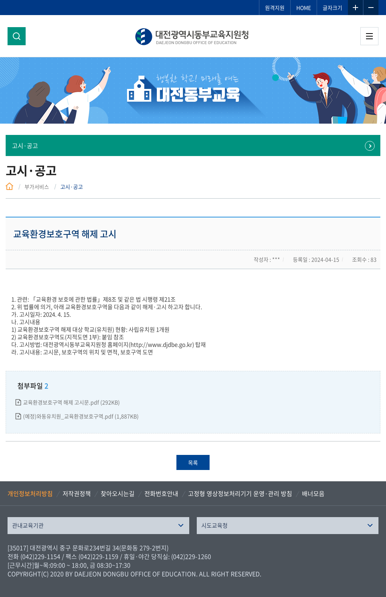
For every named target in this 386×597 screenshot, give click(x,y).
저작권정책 (77, 493)
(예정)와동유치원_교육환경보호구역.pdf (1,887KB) (81, 416)
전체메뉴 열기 (369, 36)
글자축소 (370, 7)
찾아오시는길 (118, 493)
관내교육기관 (28, 525)
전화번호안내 (161, 493)
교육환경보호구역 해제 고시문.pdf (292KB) (71, 402)
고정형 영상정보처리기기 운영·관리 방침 (240, 493)
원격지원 (275, 7)
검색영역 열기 (17, 36)
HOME (303, 7)
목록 (193, 462)
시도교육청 (214, 525)
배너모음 (313, 493)
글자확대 (355, 7)
